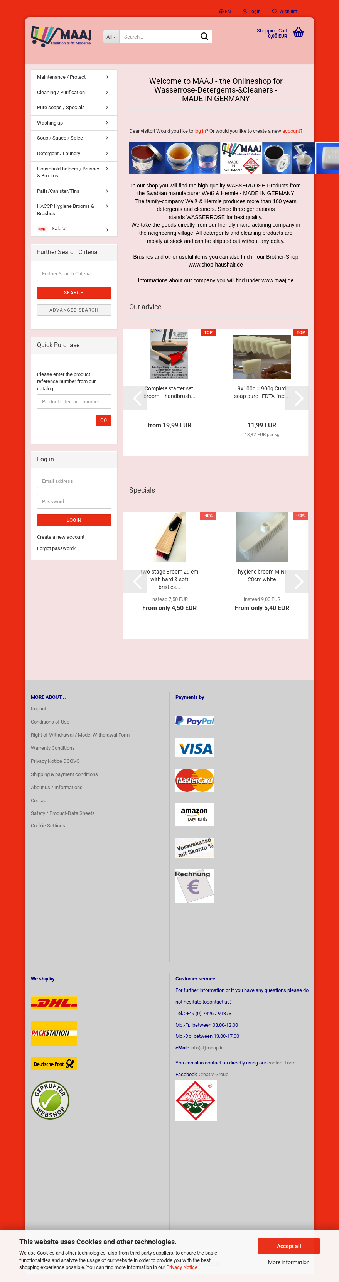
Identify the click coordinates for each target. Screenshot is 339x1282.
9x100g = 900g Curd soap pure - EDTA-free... (262, 400)
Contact (39, 808)
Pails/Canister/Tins (58, 199)
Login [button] (252, 11)
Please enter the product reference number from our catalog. (66, 389)
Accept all (289, 1246)
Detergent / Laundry (58, 161)
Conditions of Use (50, 729)
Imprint (38, 716)
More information (289, 1262)
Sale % (51, 236)
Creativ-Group (213, 1082)
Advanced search (74, 317)
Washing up (50, 130)
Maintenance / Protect (61, 85)
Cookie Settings (48, 833)
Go (103, 428)
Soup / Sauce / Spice (60, 145)
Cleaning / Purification (61, 100)
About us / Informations (57, 795)
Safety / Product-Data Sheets (63, 821)
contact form (281, 1070)
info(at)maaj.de (207, 1055)
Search (74, 300)
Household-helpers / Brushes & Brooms (69, 179)
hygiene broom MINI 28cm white (262, 583)
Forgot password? (56, 556)
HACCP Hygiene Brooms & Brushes (65, 217)
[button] (225, 11)
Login (74, 528)
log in (200, 139)
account (291, 139)
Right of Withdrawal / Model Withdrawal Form (80, 743)
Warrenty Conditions (53, 756)
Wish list (284, 11)
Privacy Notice (181, 1267)
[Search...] (111, 37)
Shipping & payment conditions (64, 782)
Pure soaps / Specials (61, 115)
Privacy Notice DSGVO (55, 769)
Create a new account (60, 545)
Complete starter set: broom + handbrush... (169, 400)
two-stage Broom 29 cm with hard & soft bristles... (169, 587)
